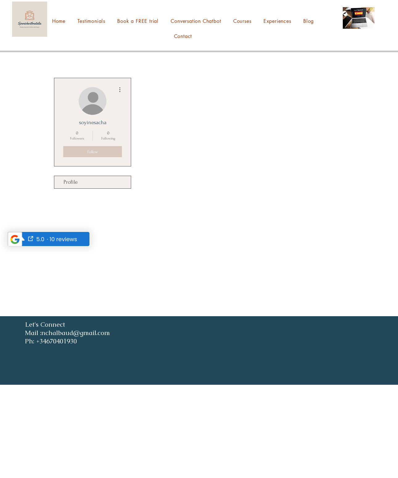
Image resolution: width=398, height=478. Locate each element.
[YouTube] (353, 469)
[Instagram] (341, 469)
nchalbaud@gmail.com (61, 466)
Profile (71, 182)
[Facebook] (329, 469)
